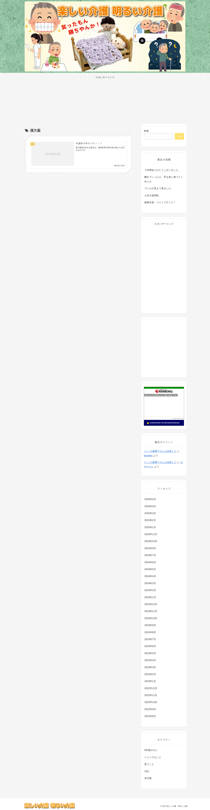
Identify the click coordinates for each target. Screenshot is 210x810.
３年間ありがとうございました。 (162, 170)
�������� (177, 418)
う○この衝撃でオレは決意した (160, 451)
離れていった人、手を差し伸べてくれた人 (163, 179)
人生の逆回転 (151, 195)
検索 (146, 131)
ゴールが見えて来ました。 (158, 188)
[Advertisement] (105, 98)
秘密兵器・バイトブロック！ (160, 202)
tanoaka (148, 455)
